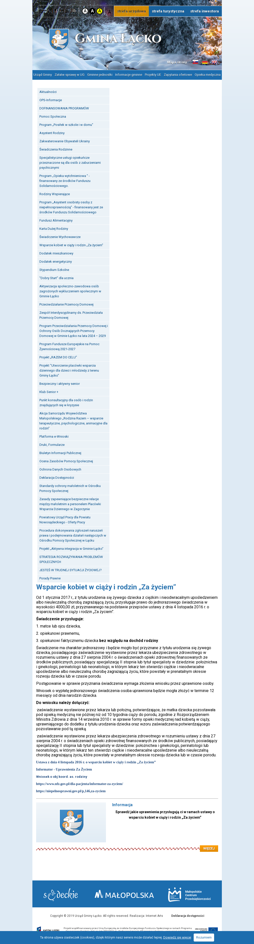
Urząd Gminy (42, 75)
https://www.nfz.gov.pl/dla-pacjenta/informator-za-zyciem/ (79, 784)
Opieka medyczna (208, 75)
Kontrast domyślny (85, 11)
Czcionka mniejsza (110, 11)
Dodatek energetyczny (55, 261)
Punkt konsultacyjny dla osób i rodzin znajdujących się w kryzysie (66, 402)
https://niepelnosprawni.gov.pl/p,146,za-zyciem (71, 791)
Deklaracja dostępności (187, 916)
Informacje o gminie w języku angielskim (214, 62)
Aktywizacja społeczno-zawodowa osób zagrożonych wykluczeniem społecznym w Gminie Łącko (70, 291)
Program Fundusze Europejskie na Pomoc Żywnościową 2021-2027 (69, 346)
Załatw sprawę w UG (70, 75)
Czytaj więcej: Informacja (127, 845)
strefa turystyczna (168, 11)
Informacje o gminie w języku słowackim (195, 62)
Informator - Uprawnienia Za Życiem (64, 769)
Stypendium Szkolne (54, 270)
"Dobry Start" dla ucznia (56, 278)
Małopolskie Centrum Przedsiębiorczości (189, 894)
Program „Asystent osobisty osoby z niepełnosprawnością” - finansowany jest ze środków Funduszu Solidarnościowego (71, 207)
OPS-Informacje (50, 100)
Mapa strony (177, 62)
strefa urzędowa (131, 11)
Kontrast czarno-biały (92, 11)
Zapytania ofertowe (178, 75)
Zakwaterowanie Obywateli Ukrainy (64, 141)
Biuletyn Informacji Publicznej (60, 453)
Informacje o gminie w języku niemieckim (205, 62)
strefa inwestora (204, 11)
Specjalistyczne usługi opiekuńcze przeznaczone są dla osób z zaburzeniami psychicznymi (70, 162)
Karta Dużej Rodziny (53, 229)
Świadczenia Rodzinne (55, 149)
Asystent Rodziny (52, 133)
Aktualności (48, 92)
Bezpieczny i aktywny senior (59, 384)
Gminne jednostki (99, 75)
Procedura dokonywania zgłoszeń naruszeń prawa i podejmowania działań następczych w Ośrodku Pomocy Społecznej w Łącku (72, 535)
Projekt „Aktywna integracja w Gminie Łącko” (71, 549)
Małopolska (124, 894)
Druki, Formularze (52, 445)
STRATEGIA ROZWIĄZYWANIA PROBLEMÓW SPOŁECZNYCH (71, 559)
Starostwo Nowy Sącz (61, 894)
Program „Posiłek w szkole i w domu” (66, 125)
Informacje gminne (128, 75)
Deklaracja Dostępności (56, 477)
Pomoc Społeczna (52, 116)
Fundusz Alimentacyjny (56, 220)
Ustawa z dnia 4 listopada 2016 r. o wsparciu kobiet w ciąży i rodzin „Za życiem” (96, 762)
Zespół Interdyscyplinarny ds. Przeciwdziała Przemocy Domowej (71, 315)
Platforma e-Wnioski (54, 436)
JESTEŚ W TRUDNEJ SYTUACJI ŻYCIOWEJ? (70, 570)
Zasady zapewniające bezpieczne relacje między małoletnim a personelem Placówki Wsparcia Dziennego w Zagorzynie (70, 504)
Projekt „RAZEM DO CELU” (58, 357)
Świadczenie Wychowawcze (60, 237)
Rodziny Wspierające (54, 194)
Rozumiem (204, 937)
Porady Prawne (50, 578)
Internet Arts (154, 916)
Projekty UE (153, 75)
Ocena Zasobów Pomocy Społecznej (66, 461)
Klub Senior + (48, 392)
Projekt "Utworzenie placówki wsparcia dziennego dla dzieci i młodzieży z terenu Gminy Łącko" (69, 370)
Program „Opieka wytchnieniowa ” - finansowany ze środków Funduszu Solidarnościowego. (64, 181)
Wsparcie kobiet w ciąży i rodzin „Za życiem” (71, 245)
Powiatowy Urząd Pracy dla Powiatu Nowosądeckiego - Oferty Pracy (64, 519)
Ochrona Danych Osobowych (60, 469)
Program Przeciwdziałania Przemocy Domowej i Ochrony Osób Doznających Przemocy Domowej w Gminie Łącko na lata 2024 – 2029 (73, 331)
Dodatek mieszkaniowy (56, 253)
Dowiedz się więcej (177, 937)
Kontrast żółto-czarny (99, 11)
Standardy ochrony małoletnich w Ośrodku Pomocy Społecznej (70, 488)
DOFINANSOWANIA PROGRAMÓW (64, 108)
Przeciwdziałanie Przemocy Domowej (66, 304)
